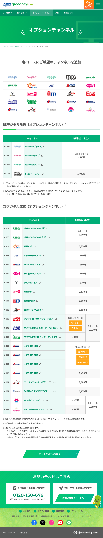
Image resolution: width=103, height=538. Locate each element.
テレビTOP (7, 13)
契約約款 (16, 516)
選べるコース (22, 13)
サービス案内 (14, 46)
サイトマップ (85, 516)
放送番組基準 (46, 516)
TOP (4, 46)
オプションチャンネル (41, 13)
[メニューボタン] (98, 4)
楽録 (57, 13)
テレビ (25, 46)
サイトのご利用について (66, 516)
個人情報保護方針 (30, 516)
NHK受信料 (68, 13)
